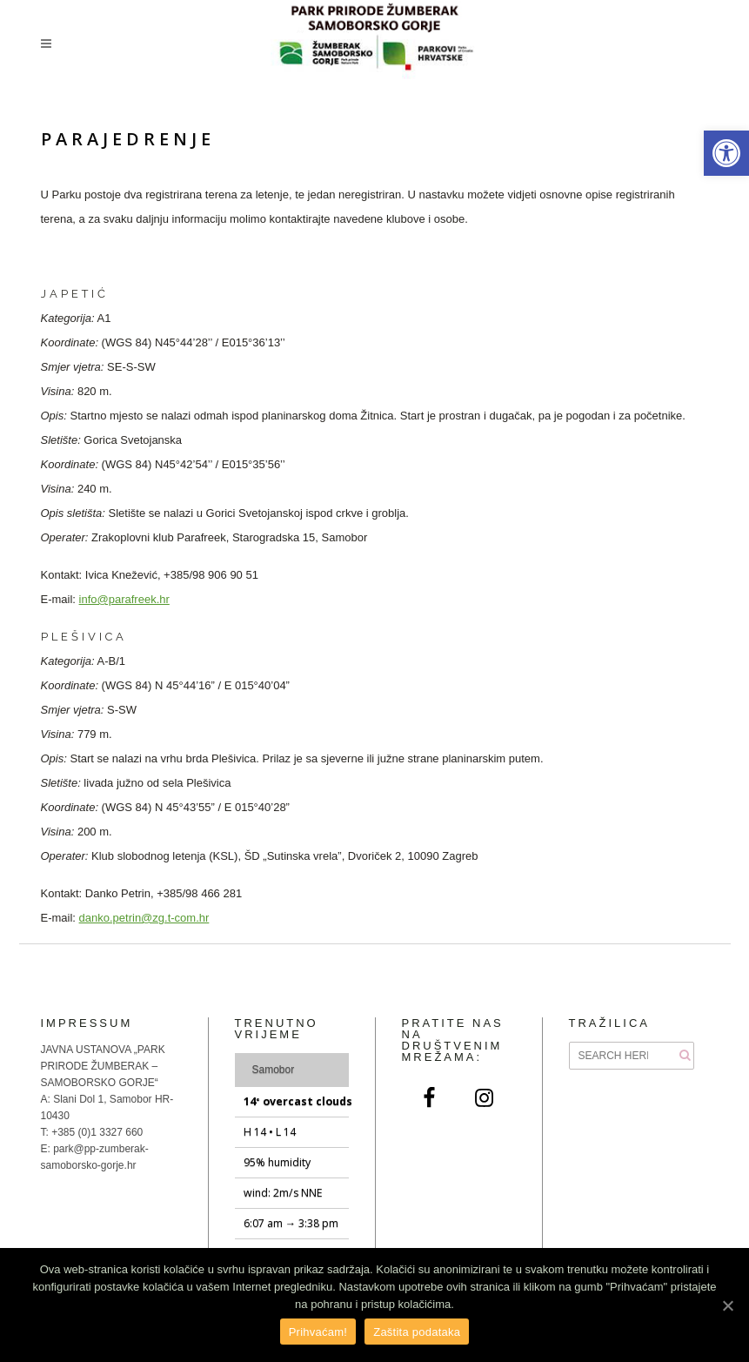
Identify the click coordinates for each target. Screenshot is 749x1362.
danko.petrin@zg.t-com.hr (144, 917)
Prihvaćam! (318, 1332)
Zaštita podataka (416, 1332)
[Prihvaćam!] (727, 1305)
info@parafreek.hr (124, 599)
